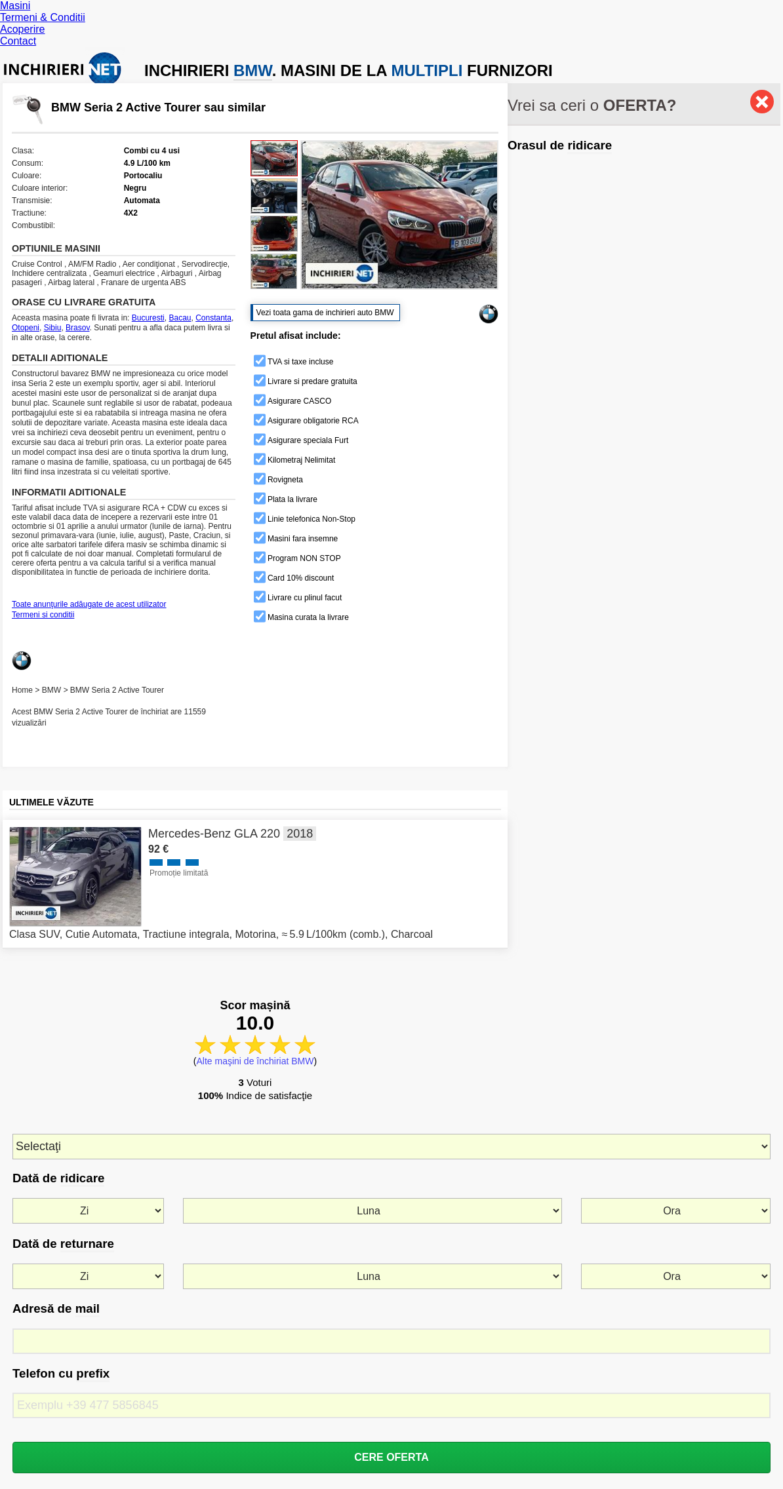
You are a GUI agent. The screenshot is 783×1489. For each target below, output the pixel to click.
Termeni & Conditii (42, 17)
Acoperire (22, 29)
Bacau (180, 317)
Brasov (77, 327)
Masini (15, 5)
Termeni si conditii (43, 614)
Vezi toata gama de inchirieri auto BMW (325, 312)
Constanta (213, 317)
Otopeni (25, 327)
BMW (51, 690)
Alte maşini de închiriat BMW (255, 1061)
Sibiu (53, 327)
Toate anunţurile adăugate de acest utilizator (89, 604)
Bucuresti (148, 317)
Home (22, 690)
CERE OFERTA (391, 1457)
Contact (18, 41)
